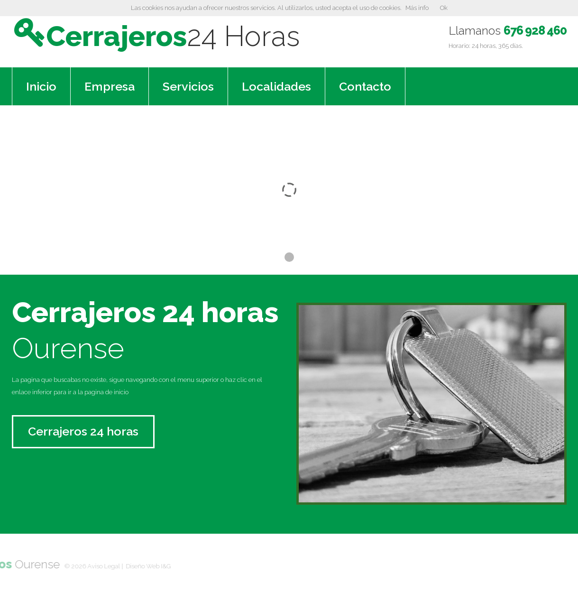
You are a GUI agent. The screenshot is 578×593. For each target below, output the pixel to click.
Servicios (188, 85)
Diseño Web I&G (116, 565)
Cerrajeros (186, 35)
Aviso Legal (71, 565)
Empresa (109, 85)
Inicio (41, 85)
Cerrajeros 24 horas (83, 430)
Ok (444, 7)
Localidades (276, 85)
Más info (417, 7)
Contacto (365, 85)
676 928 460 (535, 30)
